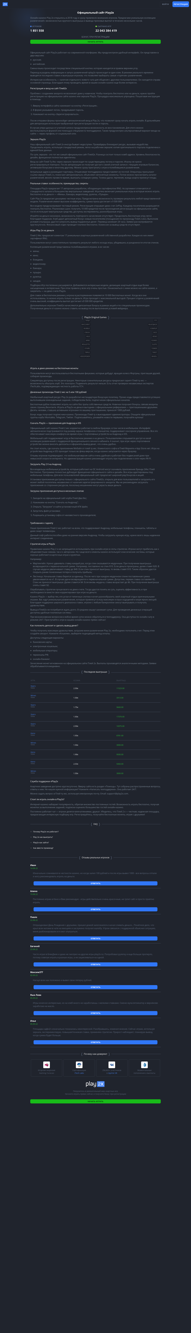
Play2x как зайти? (41, 1068)
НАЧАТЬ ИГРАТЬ (95, 41)
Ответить (95, 1109)
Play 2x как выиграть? (43, 1063)
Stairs (33, 913)
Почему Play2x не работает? (46, 1058)
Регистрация (181, 4)
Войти (165, 4)
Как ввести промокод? (43, 1074)
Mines (33, 923)
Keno (33, 961)
